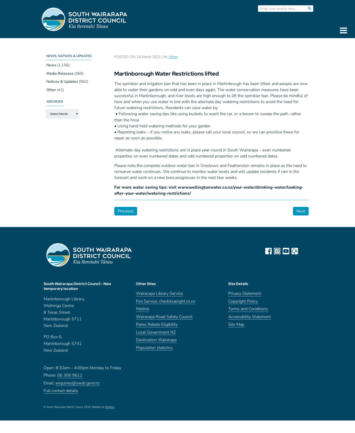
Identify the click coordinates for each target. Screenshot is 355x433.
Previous (126, 211)
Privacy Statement (244, 293)
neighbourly (295, 251)
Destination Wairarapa (156, 340)
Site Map (236, 324)
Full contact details (61, 390)
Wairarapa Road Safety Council (164, 316)
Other (51, 89)
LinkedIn (303, 251)
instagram (277, 251)
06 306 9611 (69, 375)
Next (300, 211)
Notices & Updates (62, 81)
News (51, 65)
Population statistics (154, 347)
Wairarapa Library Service (159, 293)
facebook (268, 251)
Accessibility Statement (249, 316)
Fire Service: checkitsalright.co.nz (165, 301)
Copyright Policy (243, 301)
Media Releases (59, 73)
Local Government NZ (156, 332)
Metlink (142, 309)
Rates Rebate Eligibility (157, 324)
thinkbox (109, 407)
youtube (286, 251)
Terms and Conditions (248, 309)
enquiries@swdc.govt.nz (78, 383)
